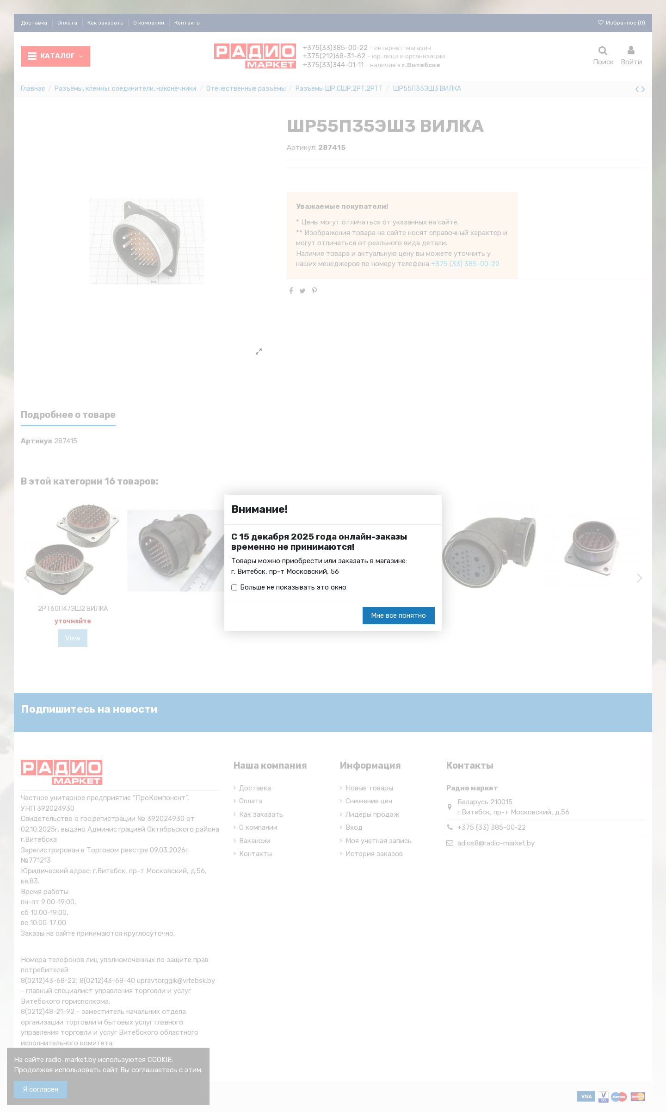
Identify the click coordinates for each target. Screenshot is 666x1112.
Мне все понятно (398, 615)
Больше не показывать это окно (293, 587)
